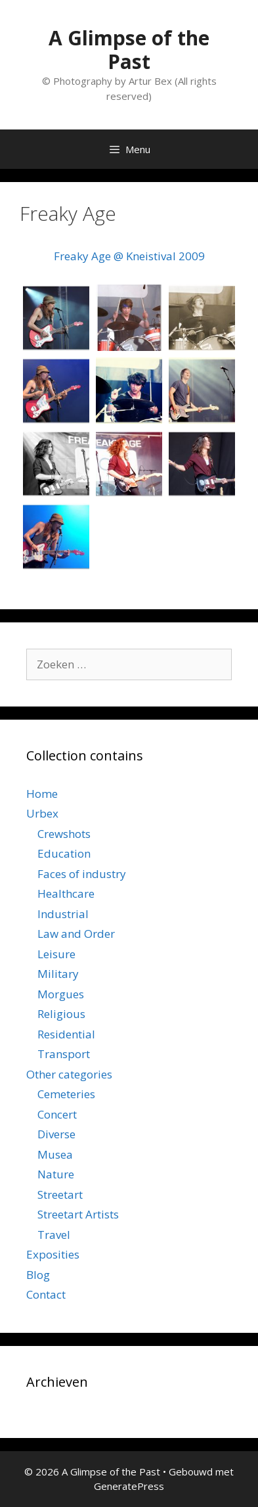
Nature (55, 1174)
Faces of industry (81, 873)
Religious (61, 1013)
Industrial (63, 913)
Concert (57, 1114)
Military (58, 973)
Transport (63, 1053)
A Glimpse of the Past (129, 49)
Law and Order (76, 933)
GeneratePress (129, 1486)
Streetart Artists (78, 1214)
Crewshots (64, 833)
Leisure (56, 954)
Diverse (56, 1134)
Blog (38, 1274)
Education (64, 853)
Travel (53, 1234)
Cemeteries (66, 1093)
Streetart (60, 1194)
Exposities (52, 1254)
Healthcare (66, 893)
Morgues (60, 994)
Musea (55, 1154)
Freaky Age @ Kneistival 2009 (129, 256)
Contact (46, 1294)
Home (42, 793)
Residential (66, 1034)
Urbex (42, 813)
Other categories (69, 1074)
